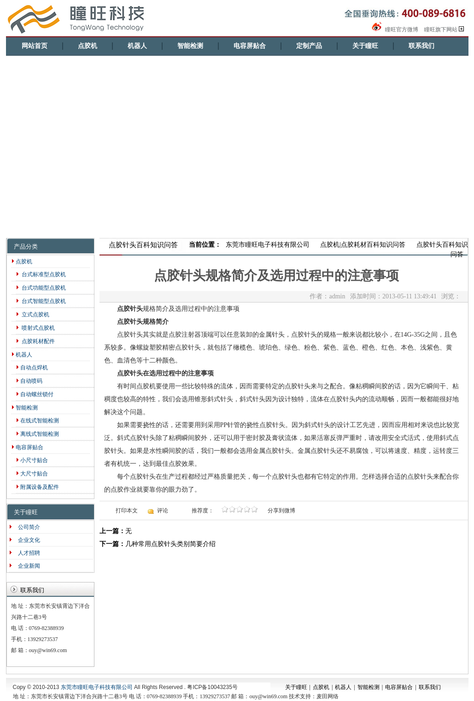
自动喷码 (29, 381)
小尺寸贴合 (32, 460)
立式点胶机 (32, 314)
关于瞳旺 (365, 45)
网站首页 (34, 45)
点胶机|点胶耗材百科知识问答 (362, 244)
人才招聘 (27, 553)
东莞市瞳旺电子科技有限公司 (268, 244)
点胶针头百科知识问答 (442, 249)
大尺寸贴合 (32, 473)
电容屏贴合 (250, 45)
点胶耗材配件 (35, 341)
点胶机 (87, 45)
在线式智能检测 (37, 420)
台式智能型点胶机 (41, 301)
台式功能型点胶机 (41, 288)
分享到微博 (281, 510)
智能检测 (190, 45)
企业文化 (27, 540)
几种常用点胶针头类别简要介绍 (170, 544)
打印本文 (127, 510)
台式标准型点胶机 (41, 274)
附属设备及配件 (37, 487)
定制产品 (309, 45)
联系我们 (421, 45)
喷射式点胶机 (35, 328)
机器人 (137, 45)
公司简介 (27, 527)
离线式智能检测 (37, 434)
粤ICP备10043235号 (212, 687)
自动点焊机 (32, 367)
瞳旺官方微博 (394, 29)
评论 (162, 510)
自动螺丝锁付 (34, 394)
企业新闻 (27, 566)
